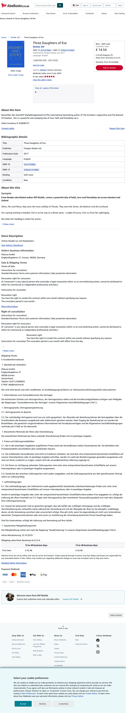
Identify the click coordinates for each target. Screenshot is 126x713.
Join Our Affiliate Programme (39, 645)
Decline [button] (42, 703)
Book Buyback (38, 651)
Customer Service (81, 644)
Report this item (117, 128)
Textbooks (90, 13)
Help (120, 5)
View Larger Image (15, 75)
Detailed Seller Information (14, 563)
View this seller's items (42, 80)
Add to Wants (116, 615)
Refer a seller (37, 655)
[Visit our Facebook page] (97, 640)
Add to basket (109, 67)
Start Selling (119, 13)
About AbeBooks (60, 640)
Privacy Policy (59, 653)
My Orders (15, 653)
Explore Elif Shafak (73, 599)
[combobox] (45, 5)
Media (56, 644)
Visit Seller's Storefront (12, 245)
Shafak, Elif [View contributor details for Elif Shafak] (15, 37)
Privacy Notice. (77, 696)
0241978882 (46, 50)
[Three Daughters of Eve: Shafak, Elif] (15, 54)
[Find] (60, 5)
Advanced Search (8, 13)
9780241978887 (31, 169)
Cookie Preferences (60, 657)
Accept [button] (23, 703)
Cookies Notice (59, 661)
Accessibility (58, 665)
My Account (96, 5)
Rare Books (50, 13)
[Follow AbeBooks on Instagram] (97, 652)
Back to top (63, 628)
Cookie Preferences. (28, 693)
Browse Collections (31, 13)
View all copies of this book (46, 88)
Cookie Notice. (92, 693)
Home (3, 37)
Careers (56, 648)
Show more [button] (8, 224)
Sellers (104, 13)
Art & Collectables (70, 13)
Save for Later (38, 65)
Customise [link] (63, 703)
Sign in (85, 5)
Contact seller (7, 128)
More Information (9, 306)
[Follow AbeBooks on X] (97, 646)
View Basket (16, 657)
